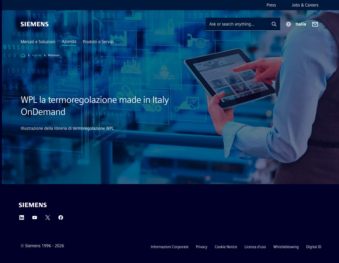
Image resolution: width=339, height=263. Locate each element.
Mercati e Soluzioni (38, 41)
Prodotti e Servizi (98, 41)
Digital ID (313, 247)
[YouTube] (34, 219)
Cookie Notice (226, 247)
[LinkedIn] (21, 219)
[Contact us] (315, 24)
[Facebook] (61, 219)
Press (271, 5)
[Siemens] (35, 24)
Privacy (201, 247)
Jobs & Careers (305, 5)
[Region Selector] (296, 24)
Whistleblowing (286, 247)
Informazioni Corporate (169, 247)
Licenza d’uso (255, 247)
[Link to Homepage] (23, 55)
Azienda (69, 41)
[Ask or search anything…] (237, 24)
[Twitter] (47, 219)
